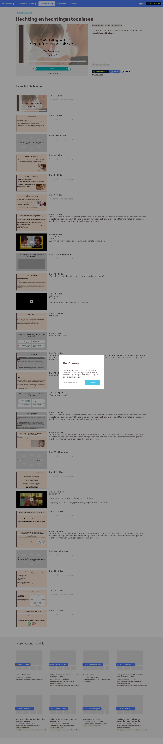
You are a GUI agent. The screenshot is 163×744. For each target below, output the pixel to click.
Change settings (70, 382)
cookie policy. (75, 377)
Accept (92, 382)
